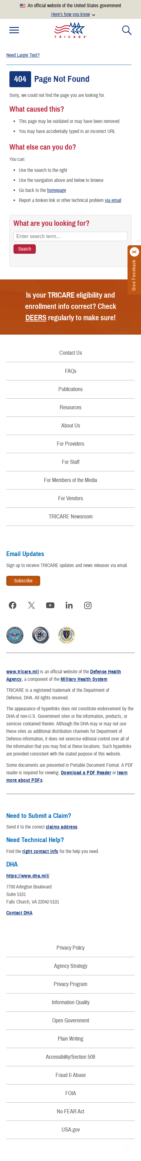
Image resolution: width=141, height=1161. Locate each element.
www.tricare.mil (22, 672)
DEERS (35, 317)
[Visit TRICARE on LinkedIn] (69, 605)
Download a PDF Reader (86, 773)
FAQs (70, 371)
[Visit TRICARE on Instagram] (88, 605)
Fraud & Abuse (71, 1075)
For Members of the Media (70, 480)
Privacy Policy (70, 948)
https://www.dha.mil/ (28, 876)
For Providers (70, 444)
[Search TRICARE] (25, 249)
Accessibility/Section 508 (70, 1057)
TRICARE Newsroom (71, 516)
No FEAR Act (70, 1111)
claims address (62, 827)
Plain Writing (70, 1038)
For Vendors (70, 498)
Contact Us (70, 353)
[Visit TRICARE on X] (31, 605)
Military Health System (84, 679)
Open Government (70, 1020)
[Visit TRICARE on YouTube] (50, 605)
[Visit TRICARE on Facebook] (12, 605)
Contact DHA (19, 913)
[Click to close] (134, 252)
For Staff (70, 462)
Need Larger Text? (23, 55)
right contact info (40, 851)
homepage (56, 190)
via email (113, 200)
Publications (70, 389)
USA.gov (71, 1129)
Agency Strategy (70, 966)
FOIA (70, 1093)
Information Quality (70, 1002)
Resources (70, 407)
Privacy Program (70, 984)
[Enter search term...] (70, 236)
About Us (70, 425)
